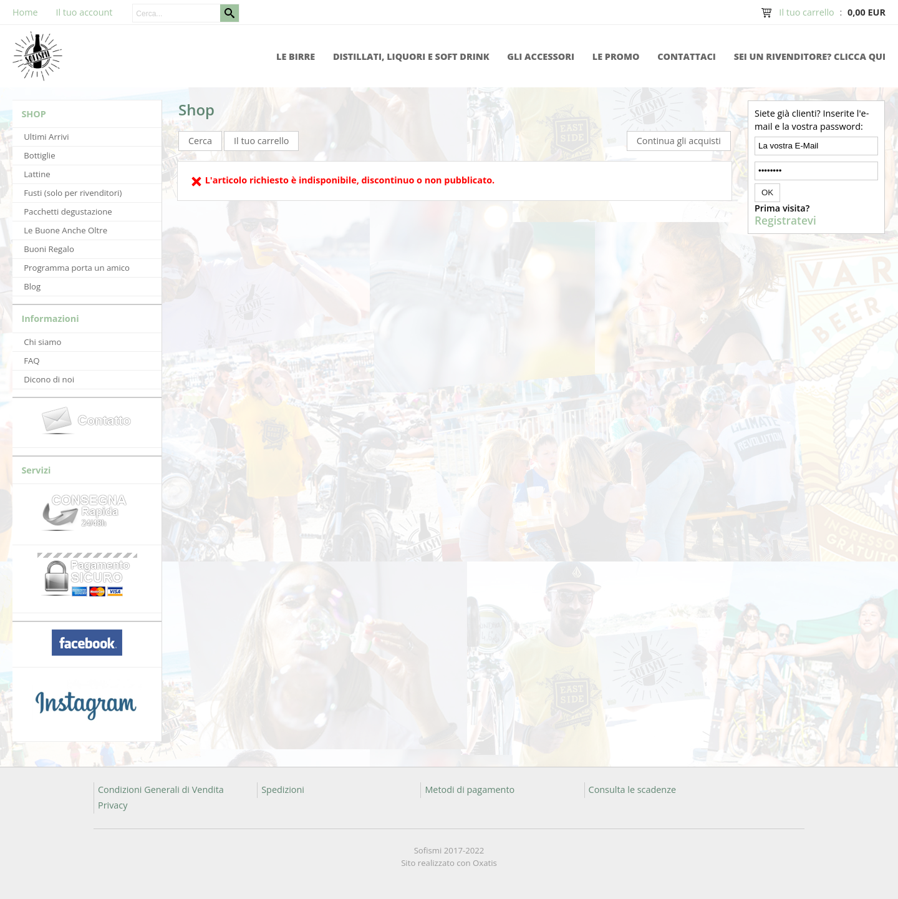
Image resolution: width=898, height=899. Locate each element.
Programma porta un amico (77, 267)
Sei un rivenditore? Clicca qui (810, 56)
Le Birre (295, 56)
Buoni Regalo (49, 249)
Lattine (37, 174)
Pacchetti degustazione (68, 211)
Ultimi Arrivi (46, 136)
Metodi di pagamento (469, 789)
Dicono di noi (49, 379)
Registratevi (785, 221)
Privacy (112, 805)
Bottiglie (39, 155)
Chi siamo (42, 341)
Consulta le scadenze (632, 789)
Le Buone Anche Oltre (65, 230)
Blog (32, 286)
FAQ (31, 360)
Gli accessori (540, 56)
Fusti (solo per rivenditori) (73, 192)
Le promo (616, 56)
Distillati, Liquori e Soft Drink (411, 56)
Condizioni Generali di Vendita (161, 789)
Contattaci (686, 56)
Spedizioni (282, 789)
